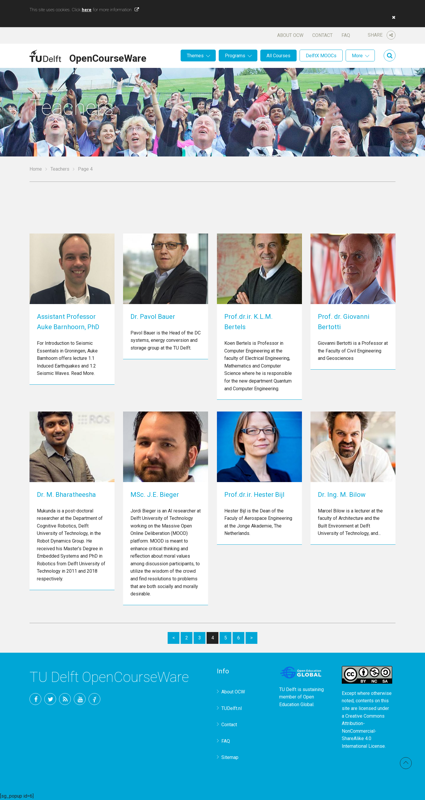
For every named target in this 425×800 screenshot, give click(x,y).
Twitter (50, 699)
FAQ (345, 35)
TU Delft (94, 699)
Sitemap (229, 757)
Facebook (35, 699)
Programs (235, 55)
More (357, 55)
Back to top (406, 763)
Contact (322, 35)
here (86, 9)
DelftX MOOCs (321, 55)
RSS (65, 699)
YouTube (80, 699)
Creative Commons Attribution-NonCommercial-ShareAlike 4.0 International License (363, 731)
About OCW (290, 35)
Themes (195, 55)
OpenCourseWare (107, 57)
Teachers (59, 169)
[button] (392, 17)
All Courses (278, 55)
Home (36, 169)
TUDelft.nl (231, 708)
